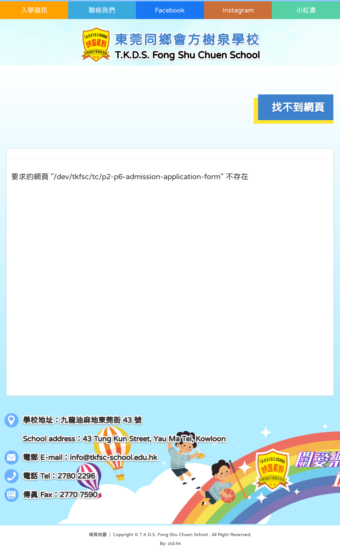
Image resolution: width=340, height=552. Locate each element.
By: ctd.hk (170, 543)
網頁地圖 (98, 534)
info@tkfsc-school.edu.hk (113, 457)
